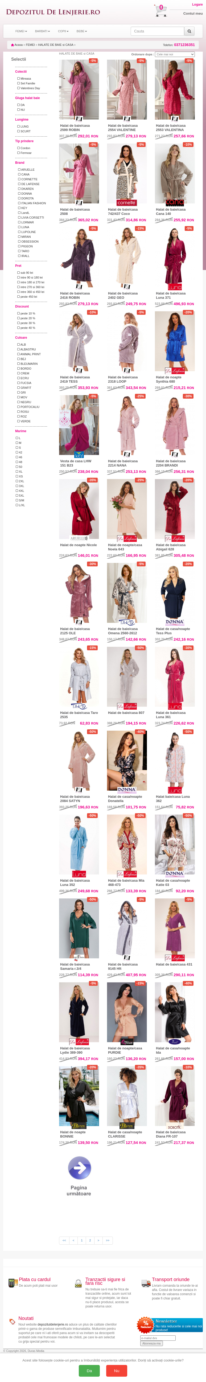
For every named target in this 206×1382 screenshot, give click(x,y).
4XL (20, 490)
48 (19, 462)
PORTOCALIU (27, 406)
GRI (21, 392)
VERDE (23, 421)
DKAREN (25, 188)
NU (20, 109)
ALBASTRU (26, 349)
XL (19, 471)
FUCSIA (23, 383)
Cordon (23, 148)
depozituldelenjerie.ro (53, 1324)
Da (89, 1370)
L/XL (20, 505)
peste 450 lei (26, 296)
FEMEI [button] (21, 31)
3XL (20, 486)
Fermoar (24, 152)
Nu (117, 1370)
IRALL (23, 255)
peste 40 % (25, 327)
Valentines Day (28, 88)
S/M (20, 500)
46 (19, 457)
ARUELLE (25, 169)
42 (19, 452)
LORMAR (25, 222)
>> (107, 1240)
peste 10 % (25, 313)
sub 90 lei (24, 272)
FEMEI (30, 44)
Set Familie (25, 83)
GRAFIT (23, 387)
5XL (20, 495)
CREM (22, 373)
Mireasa (23, 78)
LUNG (22, 126)
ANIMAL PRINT (28, 354)
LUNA (22, 227)
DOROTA (25, 198)
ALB (21, 344)
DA (20, 105)
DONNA (24, 193)
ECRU (22, 378)
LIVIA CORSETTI (30, 217)
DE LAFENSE (28, 184)
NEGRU (23, 402)
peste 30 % (25, 323)
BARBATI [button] (42, 31)
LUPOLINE (26, 232)
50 (19, 466)
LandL (23, 212)
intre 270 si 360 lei (30, 287)
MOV (21, 397)
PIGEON (24, 246)
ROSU (22, 411)
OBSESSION (27, 241)
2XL (20, 481)
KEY (21, 208)
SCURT (23, 131)
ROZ (21, 416)
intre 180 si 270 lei (30, 282)
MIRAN (23, 236)
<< (64, 1240)
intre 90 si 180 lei (29, 277)
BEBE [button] (82, 31)
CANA (23, 174)
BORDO (23, 368)
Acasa (17, 44)
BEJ (21, 359)
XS (19, 476)
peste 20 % (25, 318)
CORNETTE (27, 179)
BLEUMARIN (27, 363)
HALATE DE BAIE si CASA (55, 44)
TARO (22, 251)
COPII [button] (63, 31)
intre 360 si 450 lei (30, 291)
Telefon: (179, 45)
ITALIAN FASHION (31, 203)
